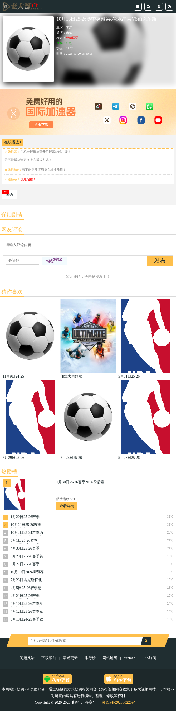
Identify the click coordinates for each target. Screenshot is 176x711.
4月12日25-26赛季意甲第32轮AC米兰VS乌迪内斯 (27, 612)
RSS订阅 (149, 658)
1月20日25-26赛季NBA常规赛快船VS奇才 (26, 517)
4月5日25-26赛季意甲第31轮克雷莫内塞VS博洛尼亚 (27, 588)
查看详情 (67, 506)
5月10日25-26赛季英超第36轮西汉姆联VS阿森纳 (28, 604)
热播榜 (9, 471)
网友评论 (11, 229)
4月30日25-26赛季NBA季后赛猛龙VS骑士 (82, 482)
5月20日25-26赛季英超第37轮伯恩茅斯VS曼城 (28, 556)
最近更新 (70, 658)
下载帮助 (48, 658)
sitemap (129, 658)
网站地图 (109, 658)
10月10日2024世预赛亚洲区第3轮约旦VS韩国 (27, 572)
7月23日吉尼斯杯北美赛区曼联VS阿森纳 (28, 580)
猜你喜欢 (11, 291)
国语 (9, 195)
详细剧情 (11, 215)
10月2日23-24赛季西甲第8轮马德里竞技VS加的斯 (27, 533)
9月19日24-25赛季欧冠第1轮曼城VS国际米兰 (27, 619)
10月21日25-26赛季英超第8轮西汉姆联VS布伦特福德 (26, 525)
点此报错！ (28, 179)
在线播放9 (12, 142)
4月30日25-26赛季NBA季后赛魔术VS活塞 (26, 548)
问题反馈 (28, 658)
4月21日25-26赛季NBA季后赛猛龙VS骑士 (26, 596)
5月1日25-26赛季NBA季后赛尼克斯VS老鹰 (26, 541)
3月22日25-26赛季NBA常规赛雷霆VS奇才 (26, 564)
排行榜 (90, 658)
